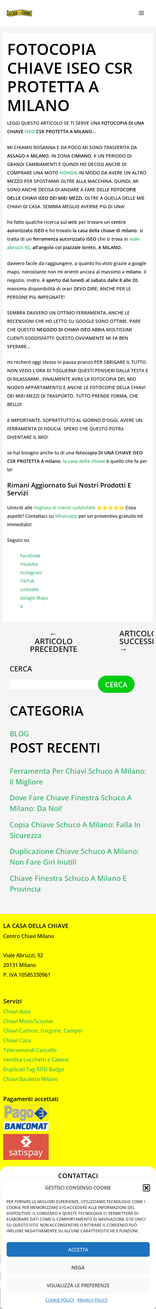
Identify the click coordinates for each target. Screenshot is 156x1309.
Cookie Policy (59, 1300)
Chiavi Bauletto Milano (30, 1079)
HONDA (68, 173)
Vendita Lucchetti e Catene (36, 1059)
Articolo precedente (53, 641)
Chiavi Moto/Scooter (28, 1021)
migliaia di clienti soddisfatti (64, 507)
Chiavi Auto (17, 1011)
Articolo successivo (128, 641)
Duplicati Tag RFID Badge (33, 1069)
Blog (19, 733)
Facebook (30, 556)
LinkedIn (29, 589)
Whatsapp (66, 516)
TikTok (27, 581)
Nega (78, 1267)
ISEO (30, 131)
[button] (146, 1188)
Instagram (31, 572)
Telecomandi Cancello (30, 1050)
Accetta (78, 1249)
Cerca (21, 668)
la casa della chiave (84, 461)
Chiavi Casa (17, 1040)
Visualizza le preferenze (78, 1285)
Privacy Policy (93, 1300)
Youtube (29, 564)
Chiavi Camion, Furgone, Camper (43, 1030)
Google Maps (34, 598)
